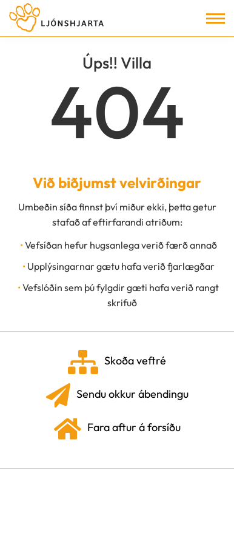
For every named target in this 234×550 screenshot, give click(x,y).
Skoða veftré (117, 362)
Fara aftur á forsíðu (117, 429)
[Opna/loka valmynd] (215, 18)
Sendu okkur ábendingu (117, 395)
